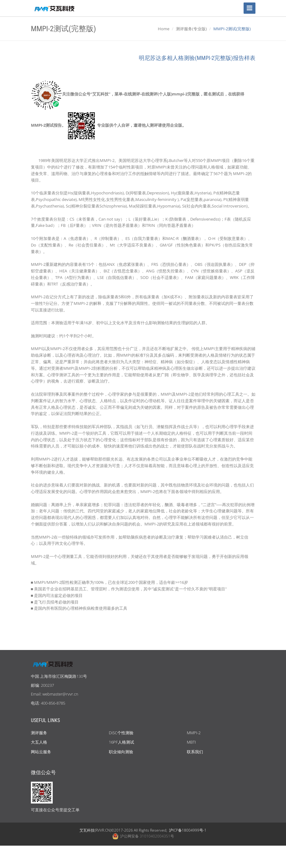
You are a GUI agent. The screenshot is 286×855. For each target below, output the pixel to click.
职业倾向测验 (121, 752)
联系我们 (195, 752)
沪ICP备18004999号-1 (187, 830)
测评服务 (39, 732)
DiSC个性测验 (121, 732)
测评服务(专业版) (191, 29)
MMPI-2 (194, 732)
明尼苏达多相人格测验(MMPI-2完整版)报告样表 (197, 58)
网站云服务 (41, 752)
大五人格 (39, 742)
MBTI (191, 742)
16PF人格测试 (121, 742)
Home (163, 29)
